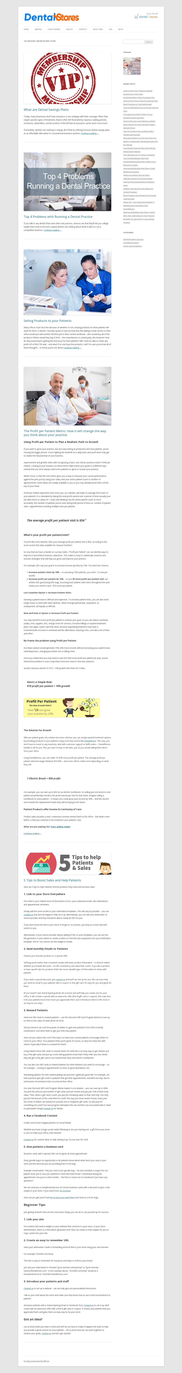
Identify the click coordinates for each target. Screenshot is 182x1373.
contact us (28, 914)
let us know (65, 1190)
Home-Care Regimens (132, 246)
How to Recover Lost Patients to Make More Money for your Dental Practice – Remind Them (139, 124)
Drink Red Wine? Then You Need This (139, 97)
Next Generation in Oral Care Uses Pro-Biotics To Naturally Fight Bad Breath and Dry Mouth (140, 141)
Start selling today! (60, 826)
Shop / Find (98, 29)
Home (26, 29)
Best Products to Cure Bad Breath (137, 104)
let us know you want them (62, 1197)
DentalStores (90, 741)
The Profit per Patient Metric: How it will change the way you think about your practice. (65, 433)
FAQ (110, 29)
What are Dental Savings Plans (46, 109)
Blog (120, 29)
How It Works (54, 29)
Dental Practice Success (133, 239)
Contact (83, 29)
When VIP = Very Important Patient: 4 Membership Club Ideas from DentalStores (138, 205)
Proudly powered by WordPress (36, 1361)
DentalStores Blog (131, 242)
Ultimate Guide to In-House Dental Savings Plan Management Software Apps (138, 182)
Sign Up (69, 29)
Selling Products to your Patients (48, 320)
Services (38, 29)
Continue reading (90, 133)
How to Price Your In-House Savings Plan (140, 101)
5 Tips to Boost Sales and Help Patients (52, 880)
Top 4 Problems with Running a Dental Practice (58, 216)
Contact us (29, 1139)
